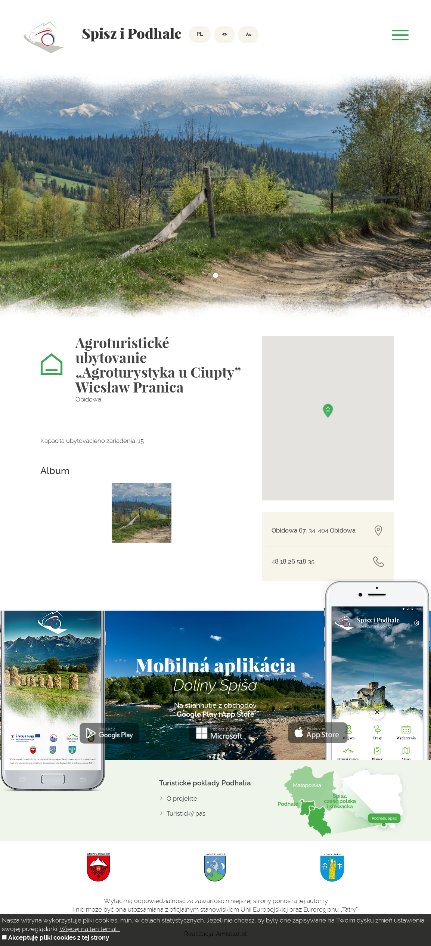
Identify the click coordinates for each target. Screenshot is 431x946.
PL (199, 34)
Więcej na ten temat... (89, 929)
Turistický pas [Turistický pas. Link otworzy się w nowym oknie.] (186, 813)
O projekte (182, 798)
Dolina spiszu (44, 37)
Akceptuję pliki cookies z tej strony (58, 937)
